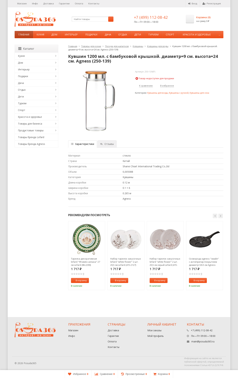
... (219, 34)
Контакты (93, 3)
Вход (192, 3)
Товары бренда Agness (31, 144)
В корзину (79, 280)
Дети (137, 34)
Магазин (22, 3)
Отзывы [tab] (107, 144)
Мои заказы (154, 330)
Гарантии (64, 3)
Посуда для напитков (117, 46)
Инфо (35, 3)
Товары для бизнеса (30, 123)
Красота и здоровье (197, 34)
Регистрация (212, 3)
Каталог (26, 49)
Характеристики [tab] (82, 144)
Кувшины (138, 46)
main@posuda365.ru (203, 341)
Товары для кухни (91, 46)
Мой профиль (155, 336)
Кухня (40, 34)
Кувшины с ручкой (179, 92)
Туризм (153, 34)
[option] (86, 255)
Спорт (170, 34)
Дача (108, 34)
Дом (54, 34)
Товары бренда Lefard (31, 137)
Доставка (48, 3)
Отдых (122, 34)
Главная (23, 34)
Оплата (79, 3)
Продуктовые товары (30, 130)
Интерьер (71, 34)
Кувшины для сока (199, 92)
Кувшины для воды (157, 46)
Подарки (91, 34)
